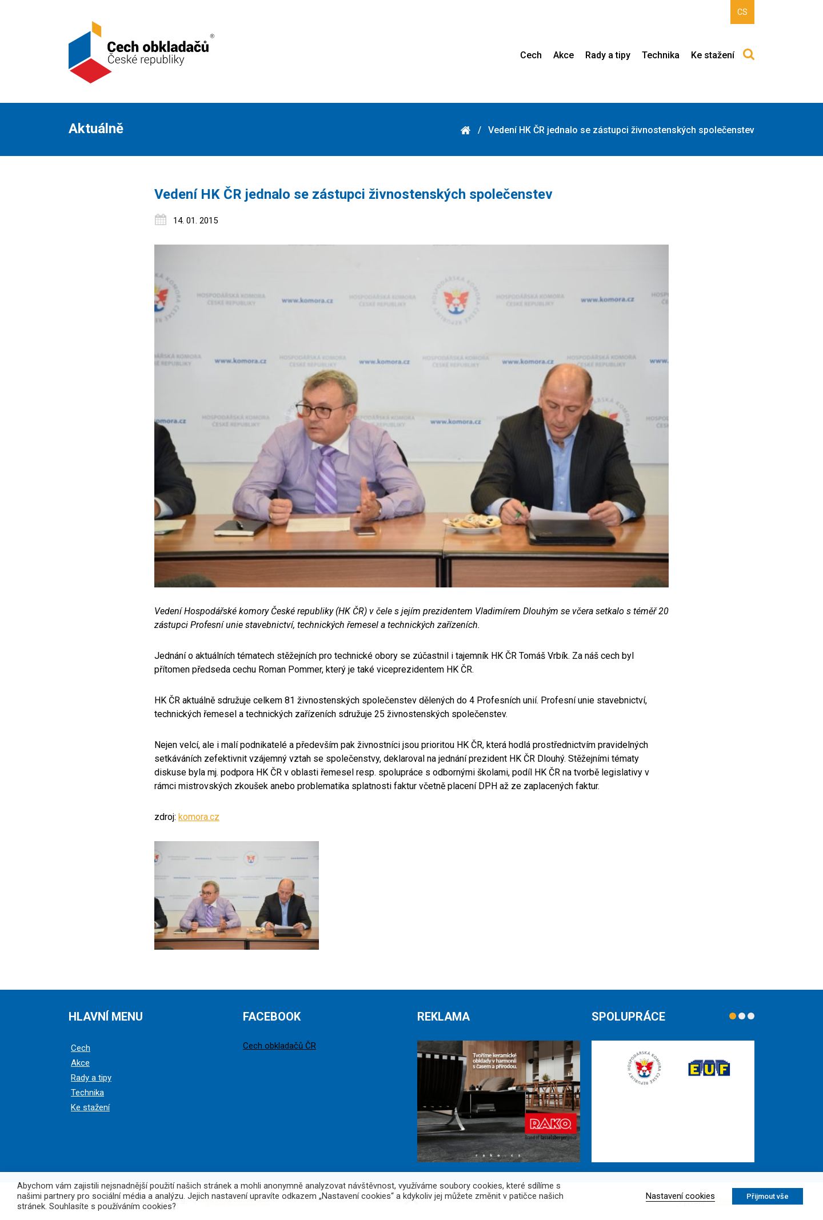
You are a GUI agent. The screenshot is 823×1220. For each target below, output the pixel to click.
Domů (465, 130)
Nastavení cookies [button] (680, 1196)
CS (742, 12)
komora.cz (198, 816)
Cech (531, 55)
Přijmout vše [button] (767, 1196)
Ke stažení (712, 55)
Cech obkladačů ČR (279, 1046)
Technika (661, 55)
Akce (563, 55)
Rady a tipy (607, 55)
